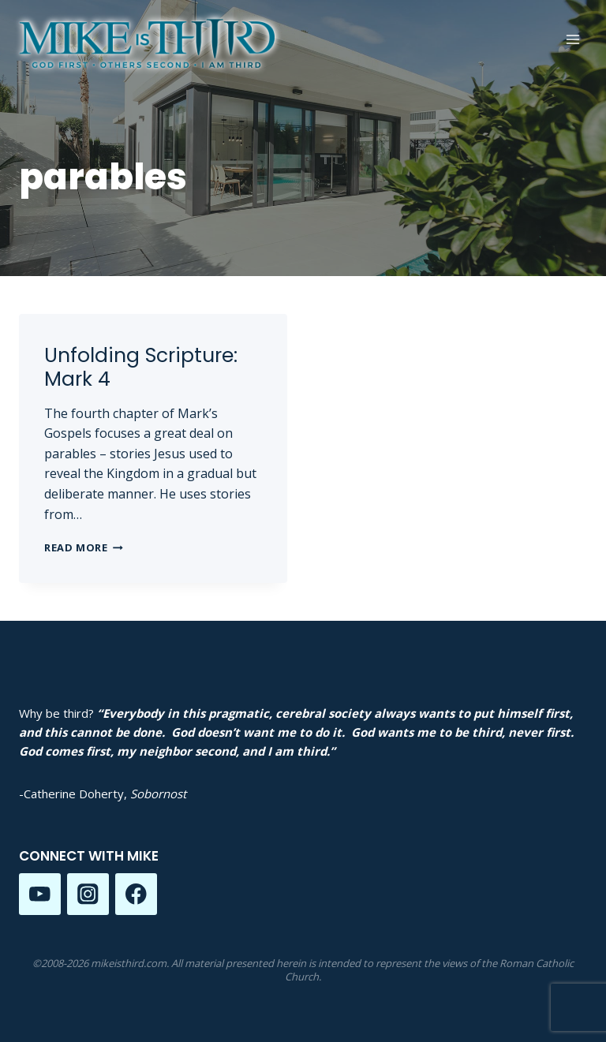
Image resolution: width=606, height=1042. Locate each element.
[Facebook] (136, 894)
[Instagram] (88, 894)
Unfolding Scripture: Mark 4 (141, 367)
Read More (83, 547)
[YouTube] (40, 894)
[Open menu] (572, 39)
